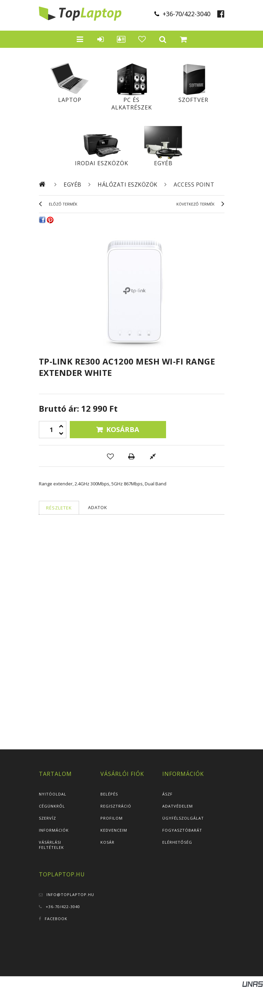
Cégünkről (52, 806)
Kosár (107, 842)
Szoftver (193, 100)
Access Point (194, 184)
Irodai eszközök (101, 163)
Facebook (56, 918)
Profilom (111, 818)
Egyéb (163, 163)
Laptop (69, 100)
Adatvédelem (177, 806)
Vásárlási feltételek (51, 845)
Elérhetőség (177, 842)
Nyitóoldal (52, 794)
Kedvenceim (113, 830)
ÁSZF (167, 794)
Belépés (109, 794)
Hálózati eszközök (127, 184)
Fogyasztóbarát (182, 830)
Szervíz (47, 818)
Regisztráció (115, 806)
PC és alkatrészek (131, 103)
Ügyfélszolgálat (183, 818)
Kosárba (122, 429)
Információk (54, 830)
